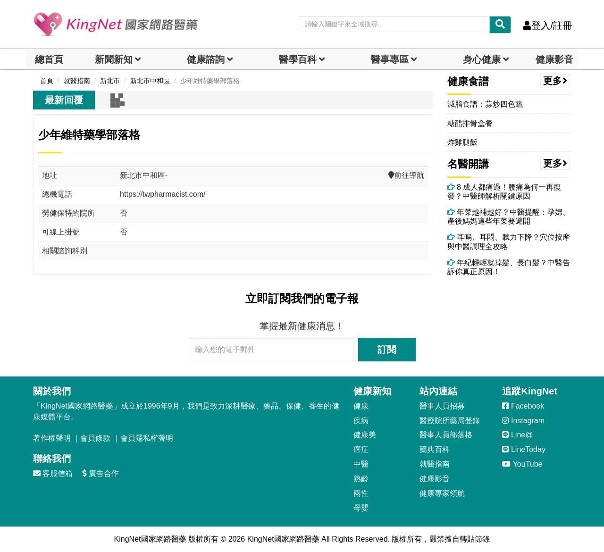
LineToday (523, 449)
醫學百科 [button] (298, 59)
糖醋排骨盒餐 (470, 123)
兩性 (361, 493)
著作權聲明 (52, 438)
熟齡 (361, 479)
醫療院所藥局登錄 (449, 421)
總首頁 (49, 59)
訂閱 (387, 349)
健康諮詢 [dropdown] (206, 59)
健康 (361, 406)
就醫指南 (434, 464)
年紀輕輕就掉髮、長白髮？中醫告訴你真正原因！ (508, 267)
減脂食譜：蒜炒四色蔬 (485, 104)
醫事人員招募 (442, 406)
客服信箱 (53, 473)
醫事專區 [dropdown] (390, 59)
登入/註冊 (547, 25)
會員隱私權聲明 (146, 438)
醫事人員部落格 (445, 435)
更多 (555, 80)
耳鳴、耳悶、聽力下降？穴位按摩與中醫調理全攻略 (508, 241)
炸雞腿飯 (462, 142)
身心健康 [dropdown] (482, 59)
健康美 (364, 435)
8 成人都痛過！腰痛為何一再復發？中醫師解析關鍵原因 (504, 191)
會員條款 (95, 438)
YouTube (522, 464)
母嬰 (361, 508)
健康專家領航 (442, 493)
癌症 (361, 449)
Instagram (523, 421)
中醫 (361, 464)
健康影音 (554, 59)
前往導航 (406, 175)
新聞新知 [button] (114, 59)
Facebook (523, 406)
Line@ (517, 435)
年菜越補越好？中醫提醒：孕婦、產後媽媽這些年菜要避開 (508, 216)
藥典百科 (434, 449)
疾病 (361, 421)
